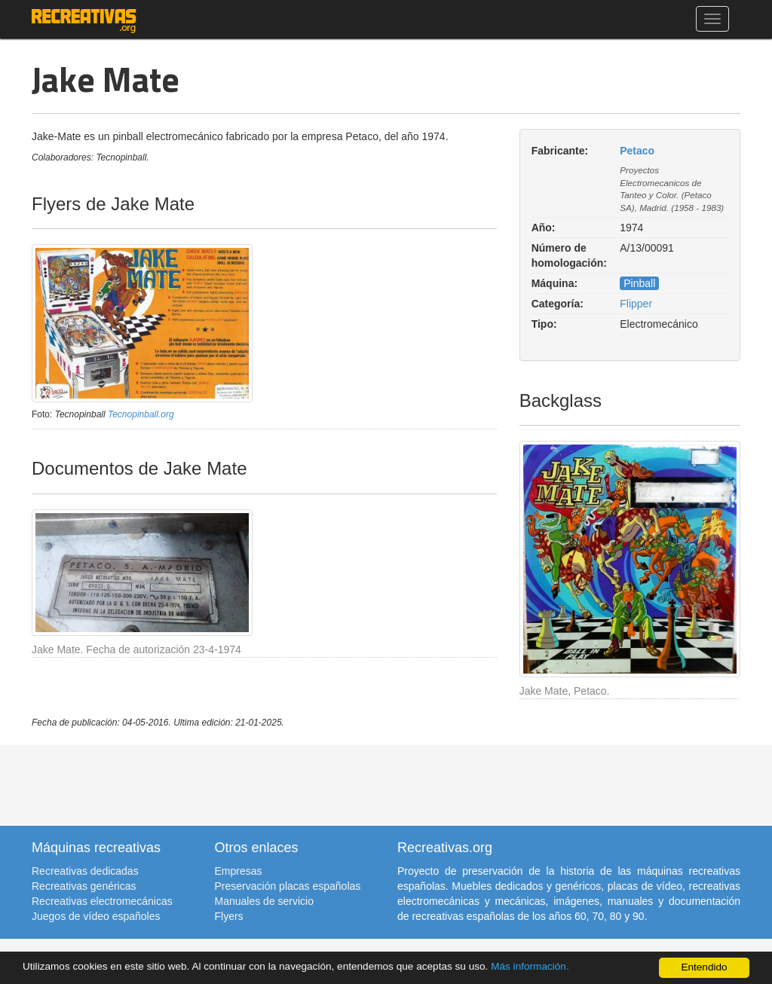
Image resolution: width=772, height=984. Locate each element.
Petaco (637, 151)
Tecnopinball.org (141, 414)
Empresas (238, 871)
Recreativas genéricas (84, 886)
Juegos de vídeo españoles (96, 916)
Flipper (636, 304)
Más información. (530, 966)
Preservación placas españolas (288, 886)
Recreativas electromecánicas (102, 901)
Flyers (229, 916)
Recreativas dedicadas (85, 871)
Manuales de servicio (264, 901)
